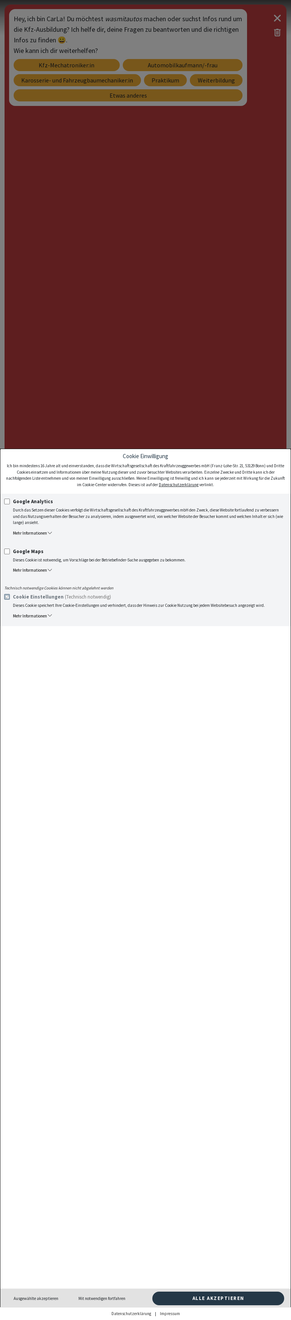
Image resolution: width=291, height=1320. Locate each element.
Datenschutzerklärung (179, 484)
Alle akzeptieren (218, 1298)
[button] (149, 533)
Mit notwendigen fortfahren (101, 1298)
